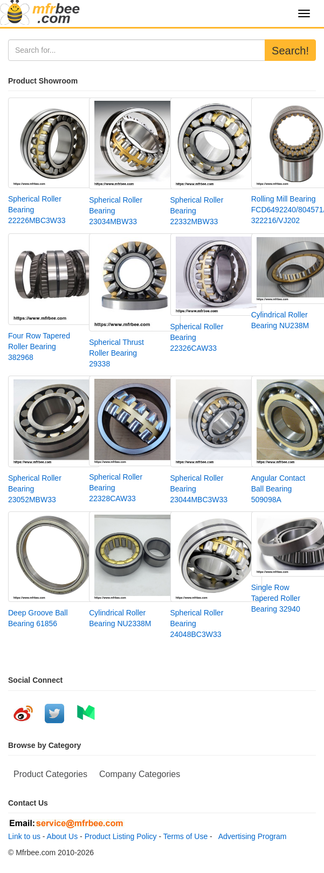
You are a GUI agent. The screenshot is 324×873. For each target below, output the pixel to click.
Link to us (24, 836)
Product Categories (50, 774)
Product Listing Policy (121, 836)
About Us (62, 836)
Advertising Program (251, 836)
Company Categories (139, 774)
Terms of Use (185, 836)
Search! (290, 51)
